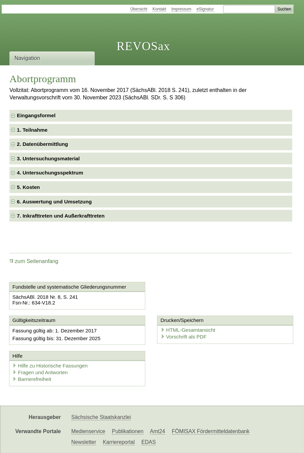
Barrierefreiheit (31, 379)
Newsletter (83, 442)
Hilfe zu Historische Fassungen (50, 365)
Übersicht (138, 9)
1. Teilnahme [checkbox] (32, 130)
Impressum (181, 9)
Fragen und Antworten (40, 372)
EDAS (149, 442)
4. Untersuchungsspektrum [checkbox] (50, 172)
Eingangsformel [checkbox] (36, 115)
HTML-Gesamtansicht (188, 330)
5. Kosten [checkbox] (28, 187)
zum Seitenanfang (33, 261)
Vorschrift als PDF (184, 336)
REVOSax (143, 46)
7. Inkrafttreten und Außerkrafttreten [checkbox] (60, 216)
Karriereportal (118, 442)
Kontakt (159, 9)
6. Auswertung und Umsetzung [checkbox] (54, 201)
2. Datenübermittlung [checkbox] (42, 144)
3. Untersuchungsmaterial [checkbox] (48, 158)
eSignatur (205, 9)
